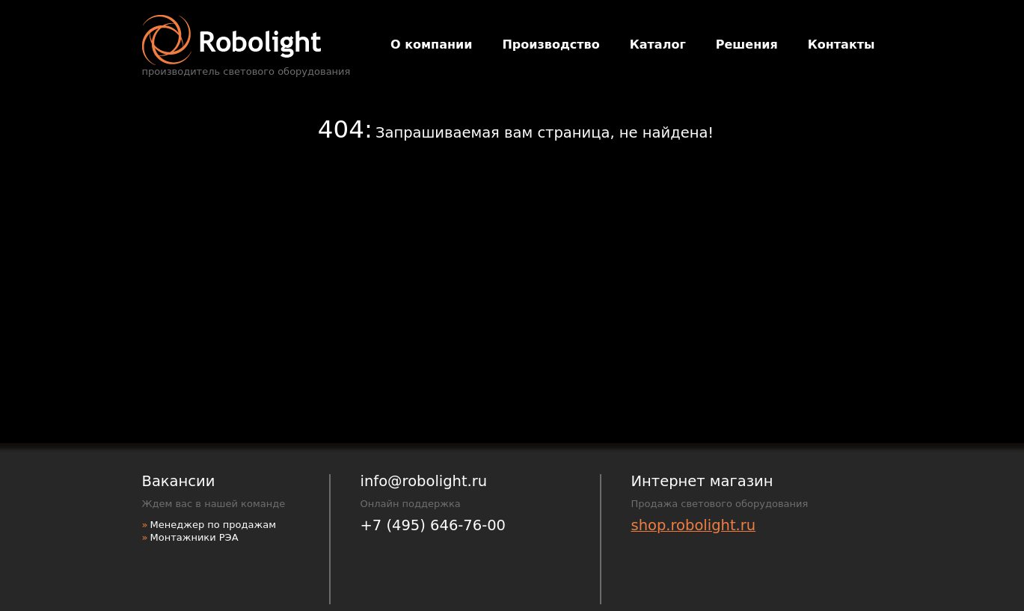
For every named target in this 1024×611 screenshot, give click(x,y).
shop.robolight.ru (693, 525)
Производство (550, 44)
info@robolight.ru (424, 481)
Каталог (658, 44)
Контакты (841, 44)
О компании (431, 44)
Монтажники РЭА (194, 537)
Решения (747, 44)
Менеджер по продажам (213, 524)
